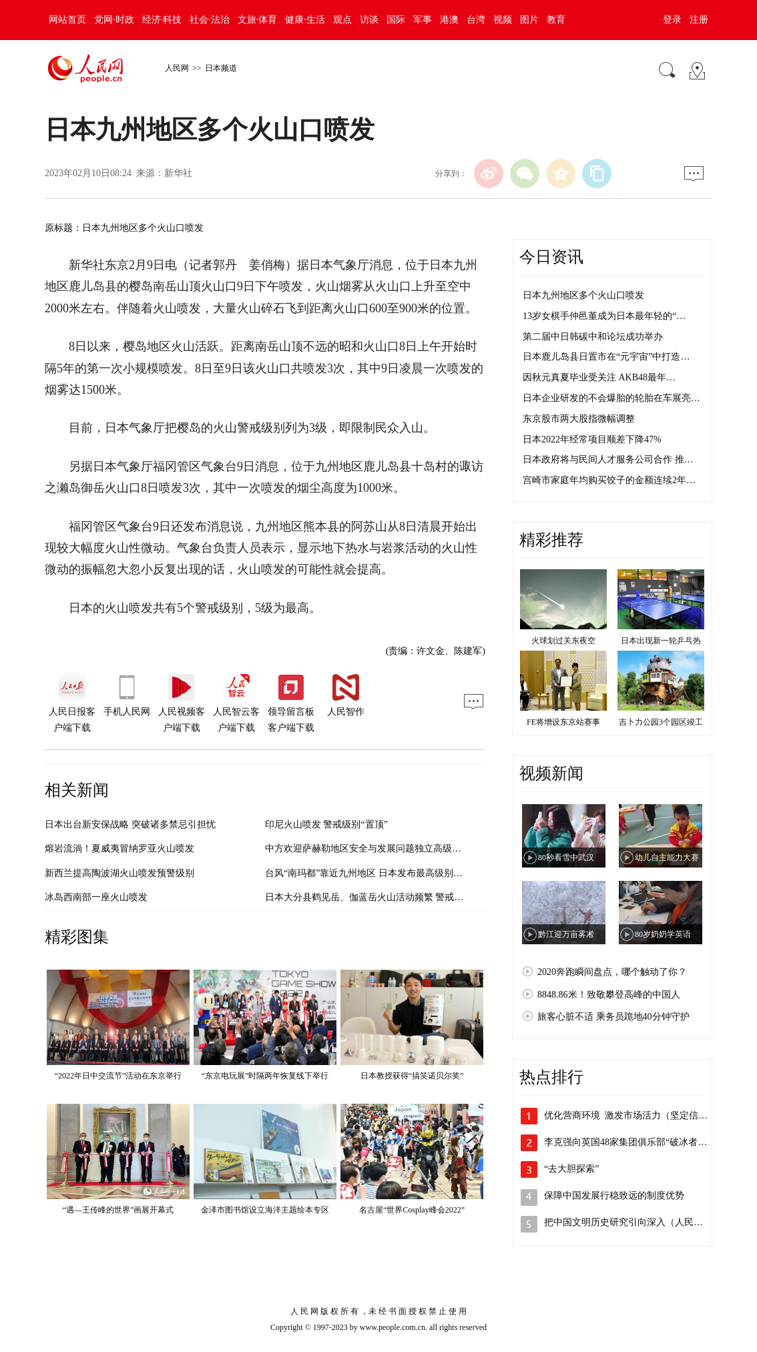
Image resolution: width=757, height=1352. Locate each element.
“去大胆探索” (571, 1169)
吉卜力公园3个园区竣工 (661, 722)
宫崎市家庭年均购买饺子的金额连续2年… (609, 480)
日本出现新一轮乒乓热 (661, 640)
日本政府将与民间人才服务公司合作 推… (608, 459)
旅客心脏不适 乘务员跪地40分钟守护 (613, 1017)
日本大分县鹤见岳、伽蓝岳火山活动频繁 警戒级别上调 (378, 897)
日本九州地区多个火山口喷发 (583, 295)
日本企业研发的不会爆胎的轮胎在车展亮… (611, 398)
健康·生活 (305, 20)
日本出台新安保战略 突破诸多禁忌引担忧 (130, 824)
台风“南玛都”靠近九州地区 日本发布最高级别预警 (368, 873)
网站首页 (67, 20)
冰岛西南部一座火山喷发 (96, 897)
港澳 (449, 20)
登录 (672, 20)
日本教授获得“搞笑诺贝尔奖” (412, 1075)
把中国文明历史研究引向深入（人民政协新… (637, 1222)
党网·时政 (114, 20)
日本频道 (221, 68)
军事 (422, 20)
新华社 (178, 173)
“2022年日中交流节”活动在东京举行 (118, 1075)
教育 (556, 20)
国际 (396, 20)
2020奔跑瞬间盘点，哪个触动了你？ (612, 972)
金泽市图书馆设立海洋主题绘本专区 (265, 1210)
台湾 (476, 20)
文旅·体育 (258, 20)
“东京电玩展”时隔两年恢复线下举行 (265, 1075)
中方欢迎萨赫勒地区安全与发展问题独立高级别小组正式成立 (391, 848)
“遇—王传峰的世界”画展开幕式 (118, 1210)
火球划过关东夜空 (563, 640)
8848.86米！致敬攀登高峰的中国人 (608, 995)
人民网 (177, 68)
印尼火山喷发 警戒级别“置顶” (326, 824)
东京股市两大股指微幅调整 (579, 419)
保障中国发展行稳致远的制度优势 (614, 1196)
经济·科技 (162, 20)
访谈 (369, 20)
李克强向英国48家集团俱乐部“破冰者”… (627, 1142)
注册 (699, 20)
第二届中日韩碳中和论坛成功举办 (593, 337)
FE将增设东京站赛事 (563, 722)
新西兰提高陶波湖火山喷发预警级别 (119, 873)
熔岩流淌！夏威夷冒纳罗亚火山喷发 (119, 848)
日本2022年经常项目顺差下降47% (592, 439)
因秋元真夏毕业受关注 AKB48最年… (599, 377)
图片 (529, 20)
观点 (342, 20)
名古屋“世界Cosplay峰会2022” (412, 1210)
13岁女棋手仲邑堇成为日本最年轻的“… (604, 316)
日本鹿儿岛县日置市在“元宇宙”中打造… (606, 357)
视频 (502, 20)
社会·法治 (210, 20)
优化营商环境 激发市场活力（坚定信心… (630, 1115)
